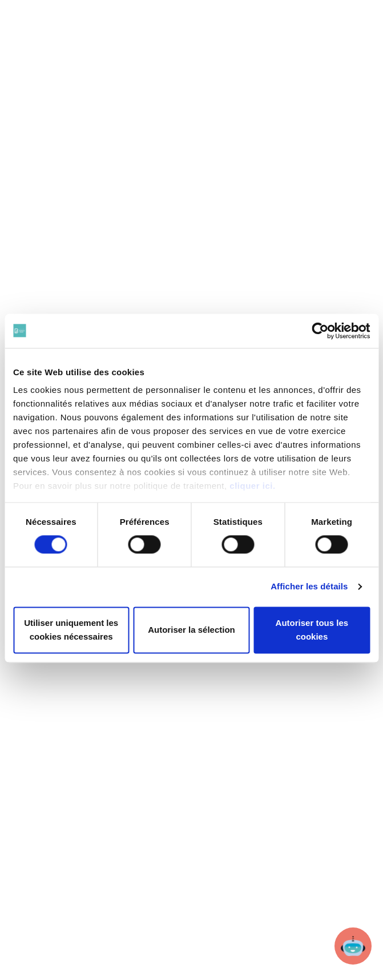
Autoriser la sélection (191, 629)
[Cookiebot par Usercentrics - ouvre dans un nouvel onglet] (320, 330)
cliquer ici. (252, 486)
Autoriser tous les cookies (312, 629)
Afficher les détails (309, 587)
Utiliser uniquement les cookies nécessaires (71, 629)
